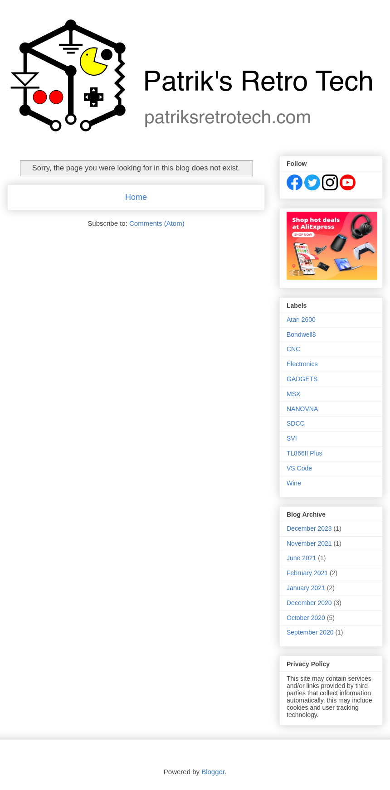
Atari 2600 (301, 319)
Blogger (212, 771)
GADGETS (302, 379)
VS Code (299, 468)
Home (136, 197)
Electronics (302, 364)
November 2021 (309, 543)
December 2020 (309, 602)
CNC (293, 349)
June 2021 (301, 558)
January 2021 (306, 587)
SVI (292, 438)
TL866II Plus (304, 453)
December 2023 (309, 528)
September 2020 (310, 632)
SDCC (296, 423)
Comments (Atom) (157, 223)
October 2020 (306, 617)
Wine (294, 483)
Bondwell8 (301, 334)
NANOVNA (302, 408)
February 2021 (307, 573)
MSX (293, 393)
